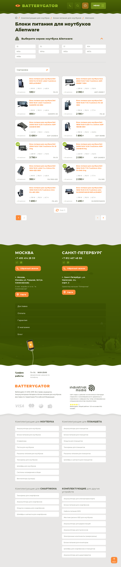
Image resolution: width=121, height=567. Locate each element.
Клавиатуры (21, 441)
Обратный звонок (29, 268)
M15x (66, 51)
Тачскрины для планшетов (74, 447)
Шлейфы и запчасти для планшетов (78, 460)
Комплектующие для (34, 422)
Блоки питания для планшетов (76, 435)
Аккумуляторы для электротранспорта (79, 498)
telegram (17, 262)
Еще (62, 210)
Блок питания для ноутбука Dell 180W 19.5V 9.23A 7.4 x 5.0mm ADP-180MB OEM (90, 125)
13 (17, 46)
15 (41, 46)
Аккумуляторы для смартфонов (29, 502)
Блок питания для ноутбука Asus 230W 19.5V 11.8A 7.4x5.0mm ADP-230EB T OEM (89, 81)
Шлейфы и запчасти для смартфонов (31, 514)
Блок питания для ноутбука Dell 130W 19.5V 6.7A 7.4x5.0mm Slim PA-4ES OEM (42, 190)
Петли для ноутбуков (25, 447)
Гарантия (22, 320)
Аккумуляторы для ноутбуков (28, 428)
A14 (88, 46)
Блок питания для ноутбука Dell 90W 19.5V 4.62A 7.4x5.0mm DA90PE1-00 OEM (42, 103)
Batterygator (32, 386)
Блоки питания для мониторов (76, 542)
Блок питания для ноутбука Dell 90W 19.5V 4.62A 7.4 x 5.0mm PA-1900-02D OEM (42, 168)
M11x (18, 51)
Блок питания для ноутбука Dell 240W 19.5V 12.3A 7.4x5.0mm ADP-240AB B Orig (89, 146)
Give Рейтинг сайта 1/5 (71, 405)
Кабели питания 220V (72, 511)
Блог (20, 334)
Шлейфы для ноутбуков (26, 466)
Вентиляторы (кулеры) (26, 478)
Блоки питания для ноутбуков (29, 435)
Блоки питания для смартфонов (76, 505)
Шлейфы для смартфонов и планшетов (79, 549)
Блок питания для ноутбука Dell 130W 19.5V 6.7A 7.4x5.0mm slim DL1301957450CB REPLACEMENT (89, 190)
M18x (19, 57)
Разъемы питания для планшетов (77, 453)
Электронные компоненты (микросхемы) (80, 536)
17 (64, 46)
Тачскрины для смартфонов (28, 495)
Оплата (21, 313)
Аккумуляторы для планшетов (76, 428)
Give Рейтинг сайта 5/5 (79, 405)
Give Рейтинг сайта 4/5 (77, 405)
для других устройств (81, 490)
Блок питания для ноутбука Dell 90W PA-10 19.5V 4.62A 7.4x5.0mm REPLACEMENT (42, 81)
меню (99, 6)
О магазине (24, 327)
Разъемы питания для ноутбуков (30, 453)
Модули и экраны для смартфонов (30, 508)
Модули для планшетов (73, 441)
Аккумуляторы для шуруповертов (77, 555)
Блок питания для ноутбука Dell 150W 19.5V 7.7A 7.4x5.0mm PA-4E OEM (89, 103)
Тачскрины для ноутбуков (27, 460)
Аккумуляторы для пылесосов (76, 530)
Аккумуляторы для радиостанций (77, 524)
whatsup (21, 262)
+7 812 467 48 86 (72, 258)
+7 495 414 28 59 (25, 258)
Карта (23, 295)
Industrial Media (82, 388)
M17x (89, 51)
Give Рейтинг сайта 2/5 (73, 405)
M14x (42, 51)
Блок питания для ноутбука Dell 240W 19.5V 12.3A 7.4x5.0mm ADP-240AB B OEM (42, 125)
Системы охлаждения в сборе (29, 472)
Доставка (22, 306)
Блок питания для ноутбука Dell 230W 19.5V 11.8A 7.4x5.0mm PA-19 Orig (42, 146)
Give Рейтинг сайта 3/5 (75, 405)
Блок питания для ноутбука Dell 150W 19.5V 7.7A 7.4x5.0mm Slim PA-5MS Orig (89, 168)
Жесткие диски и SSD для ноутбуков (78, 517)
